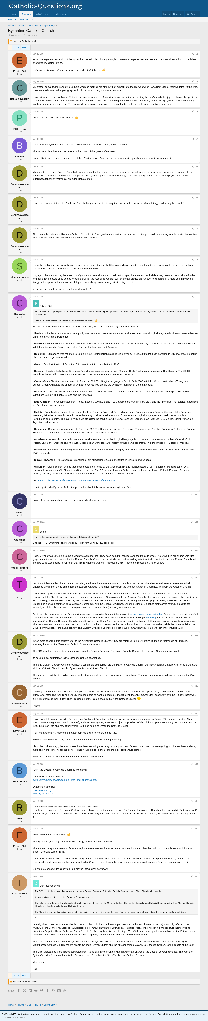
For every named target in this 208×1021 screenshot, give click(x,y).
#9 (197, 296)
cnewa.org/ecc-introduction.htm (146, 614)
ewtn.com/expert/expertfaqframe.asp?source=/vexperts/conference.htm (76, 480)
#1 (197, 54)
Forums (26, 14)
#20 (196, 876)
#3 (197, 111)
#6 (197, 198)
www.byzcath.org (42, 790)
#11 (196, 522)
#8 (197, 259)
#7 (197, 229)
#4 (197, 139)
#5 (197, 167)
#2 (197, 81)
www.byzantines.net (43, 793)
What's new (42, 14)
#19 (196, 829)
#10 (196, 495)
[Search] (192, 14)
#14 (196, 635)
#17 (196, 764)
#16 (196, 713)
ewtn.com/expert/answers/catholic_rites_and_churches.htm (65, 779)
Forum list (12, 19)
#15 (196, 686)
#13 (196, 578)
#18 (196, 801)
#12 (196, 550)
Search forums (27, 19)
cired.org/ (151, 617)
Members (61, 14)
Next (24, 47)
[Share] (193, 54)
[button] (51, 14)
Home (14, 14)
